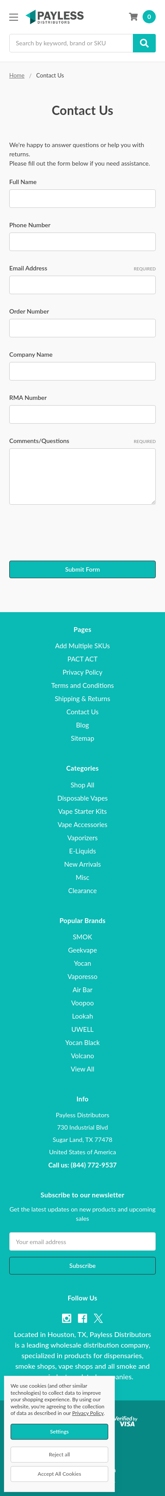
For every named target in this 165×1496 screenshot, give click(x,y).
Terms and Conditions (82, 685)
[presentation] (76, 534)
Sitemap (82, 738)
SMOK (82, 937)
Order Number (29, 311)
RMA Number (28, 397)
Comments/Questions (82, 441)
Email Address (82, 268)
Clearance (82, 890)
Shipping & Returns (82, 698)
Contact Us (82, 712)
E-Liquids (82, 851)
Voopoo (82, 1003)
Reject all (59, 1454)
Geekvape (82, 950)
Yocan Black (82, 1042)
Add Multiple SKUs (82, 646)
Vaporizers (82, 838)
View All (83, 1069)
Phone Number (30, 225)
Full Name (23, 181)
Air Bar (82, 990)
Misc (82, 877)
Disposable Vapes (82, 798)
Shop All (83, 785)
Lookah (82, 1016)
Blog (82, 725)
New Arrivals (82, 864)
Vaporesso (83, 976)
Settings (59, 1431)
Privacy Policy (82, 672)
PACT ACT (82, 659)
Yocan (82, 963)
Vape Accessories (82, 824)
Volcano (82, 1056)
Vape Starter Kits (82, 811)
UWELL (82, 1029)
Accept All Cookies (59, 1473)
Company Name (30, 354)
